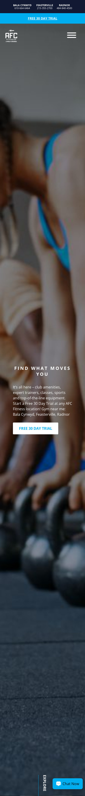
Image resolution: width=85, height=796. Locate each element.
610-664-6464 (22, 7)
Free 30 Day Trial (42, 18)
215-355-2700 (44, 7)
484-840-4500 (64, 7)
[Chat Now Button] (68, 783)
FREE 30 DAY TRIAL (35, 428)
